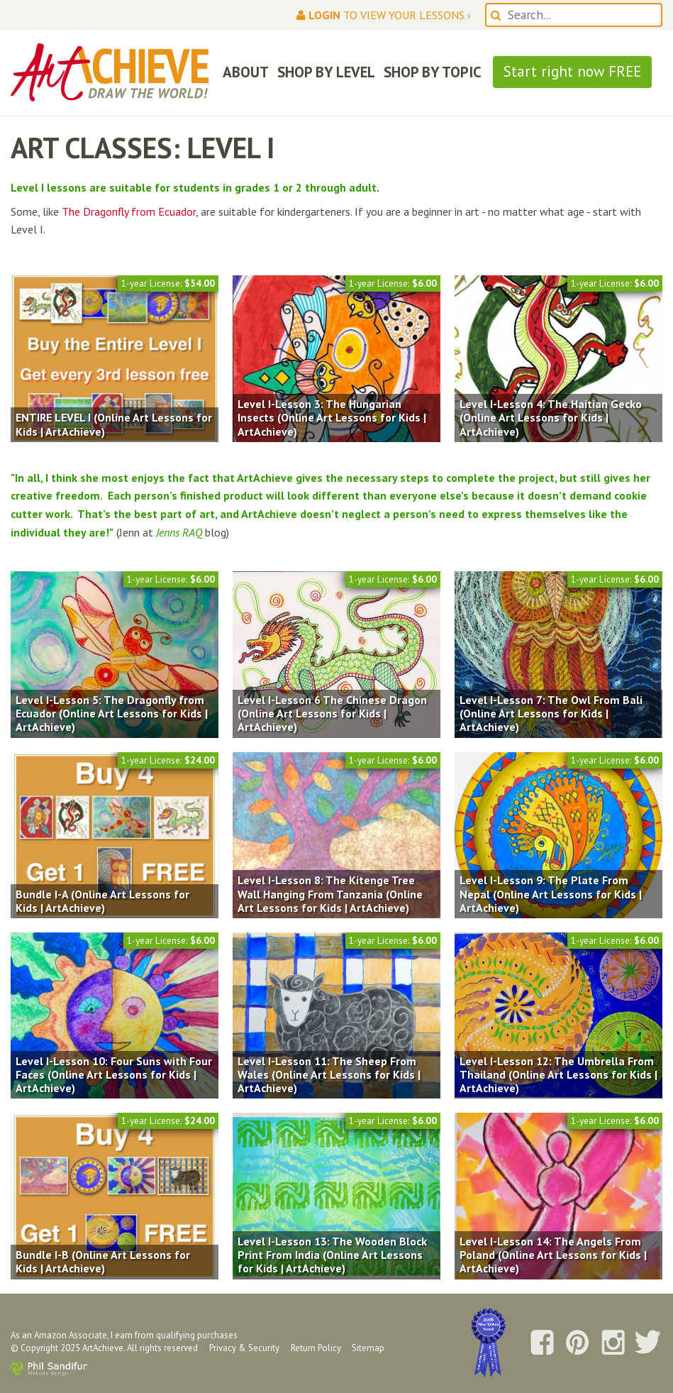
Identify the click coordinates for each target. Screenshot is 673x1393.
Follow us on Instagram (613, 1343)
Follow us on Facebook (542, 1343)
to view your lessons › (383, 15)
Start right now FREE (572, 71)
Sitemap (368, 1348)
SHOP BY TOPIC (433, 72)
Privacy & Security (244, 1348)
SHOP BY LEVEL (326, 72)
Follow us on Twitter (648, 1343)
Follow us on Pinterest (577, 1343)
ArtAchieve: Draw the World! (109, 72)
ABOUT (246, 72)
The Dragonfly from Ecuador (129, 211)
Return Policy (316, 1348)
